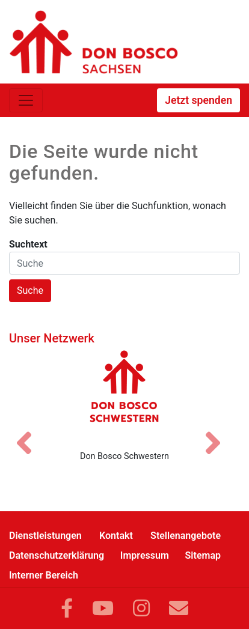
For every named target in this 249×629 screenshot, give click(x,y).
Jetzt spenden (198, 100)
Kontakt (116, 535)
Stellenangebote (185, 535)
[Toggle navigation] (26, 100)
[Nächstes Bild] (219, 433)
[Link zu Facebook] (67, 608)
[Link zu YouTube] (103, 608)
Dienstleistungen (45, 535)
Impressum (144, 555)
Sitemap (203, 555)
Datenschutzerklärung (56, 555)
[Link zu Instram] (141, 608)
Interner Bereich (43, 575)
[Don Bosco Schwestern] (124, 395)
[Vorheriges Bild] (30, 433)
